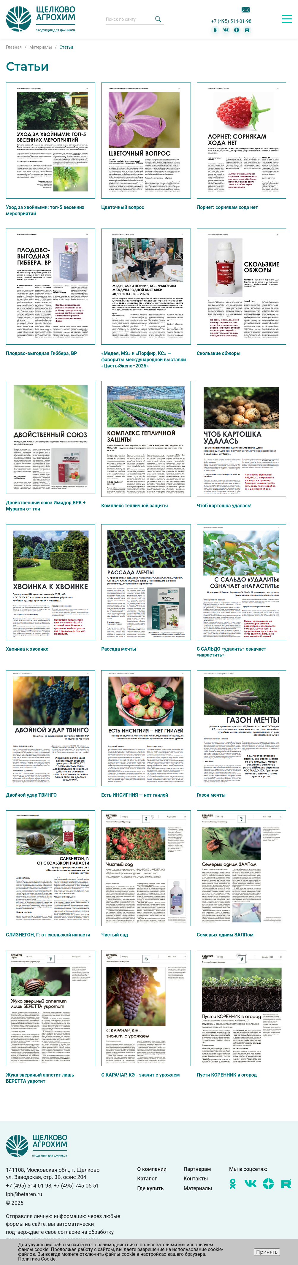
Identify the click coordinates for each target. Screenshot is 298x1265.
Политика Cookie (37, 1259)
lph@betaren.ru (24, 1194)
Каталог (147, 1179)
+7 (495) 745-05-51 (76, 1185)
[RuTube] (247, 30)
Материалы (198, 1188)
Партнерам (197, 1169)
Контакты (196, 1179)
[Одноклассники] (215, 30)
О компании (152, 1169)
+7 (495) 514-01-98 (231, 21)
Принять (267, 1252)
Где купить (150, 1188)
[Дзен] (236, 30)
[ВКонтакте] (226, 30)
